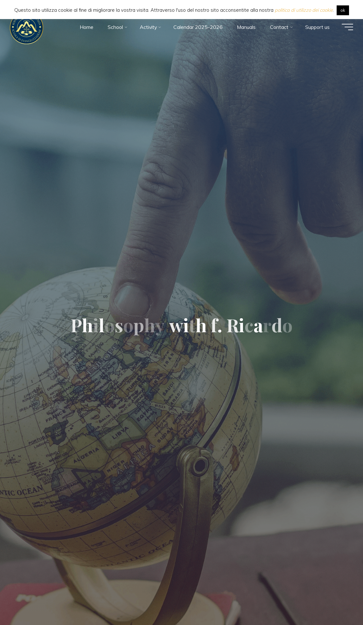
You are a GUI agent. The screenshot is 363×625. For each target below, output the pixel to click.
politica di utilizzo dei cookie (304, 10)
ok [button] (342, 10)
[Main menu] (347, 27)
